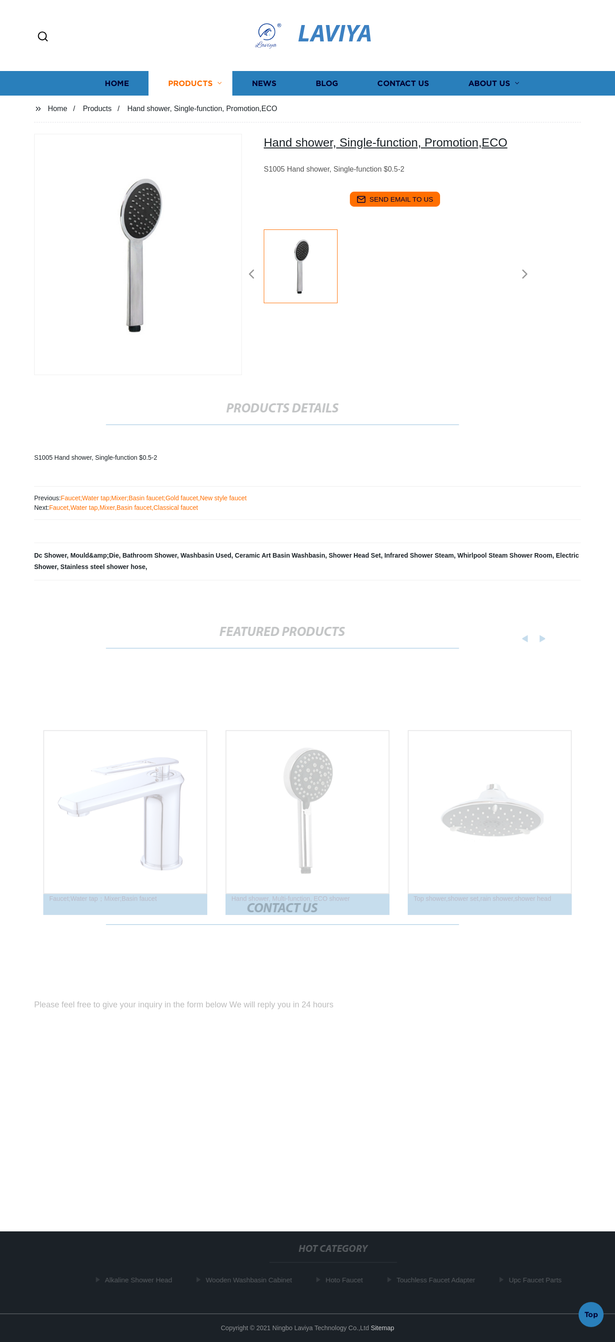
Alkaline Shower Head (140, 1280)
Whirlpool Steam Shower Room (504, 555)
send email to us (395, 199)
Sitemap (382, 1328)
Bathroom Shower (150, 555)
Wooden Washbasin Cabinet (251, 1280)
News (264, 84)
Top (591, 1314)
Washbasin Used (205, 555)
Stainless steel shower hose (103, 566)
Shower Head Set (355, 555)
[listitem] (307, 270)
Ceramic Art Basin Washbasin (280, 555)
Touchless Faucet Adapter (438, 1280)
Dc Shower (50, 555)
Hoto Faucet (346, 1280)
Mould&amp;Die (94, 555)
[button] (42, 37)
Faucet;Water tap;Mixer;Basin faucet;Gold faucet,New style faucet (153, 498)
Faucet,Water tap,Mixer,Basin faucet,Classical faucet (123, 507)
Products (190, 84)
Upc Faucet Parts (537, 1280)
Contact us (403, 84)
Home (117, 84)
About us (489, 84)
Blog (327, 84)
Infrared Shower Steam (419, 555)
